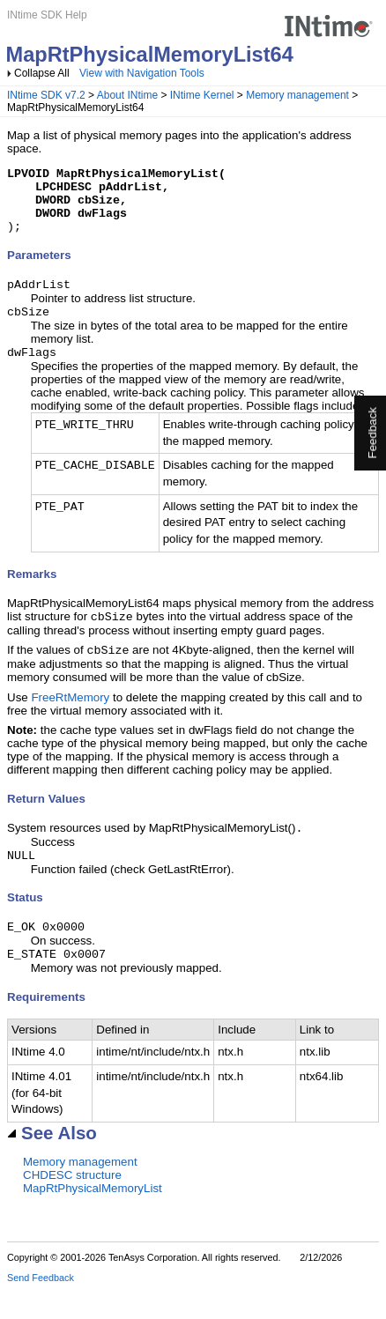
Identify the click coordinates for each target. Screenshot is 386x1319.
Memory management (297, 95)
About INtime (127, 95)
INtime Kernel (202, 95)
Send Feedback (40, 1306)
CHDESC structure (72, 1204)
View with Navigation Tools (141, 73)
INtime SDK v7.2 (46, 95)
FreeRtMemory (70, 719)
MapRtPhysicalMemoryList (92, 1217)
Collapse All (42, 73)
